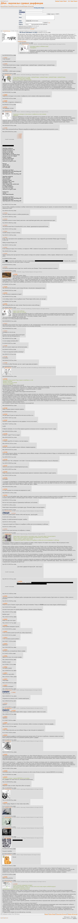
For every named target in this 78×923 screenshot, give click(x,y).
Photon (65, 1)
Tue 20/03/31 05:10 (6, 211)
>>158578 (5, 650)
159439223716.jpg (8, 511)
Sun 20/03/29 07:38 (6, 126)
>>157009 (5, 128)
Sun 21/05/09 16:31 (6, 671)
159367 (14, 807)
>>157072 (5, 324)
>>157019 (5, 226)
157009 (14, 111)
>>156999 (5, 95)
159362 (14, 788)
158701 (14, 689)
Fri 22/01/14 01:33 (6, 849)
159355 (15, 740)
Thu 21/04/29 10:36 (6, 660)
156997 (14, 62)
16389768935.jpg (8, 741)
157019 (14, 217)
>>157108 (5, 357)
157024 (14, 229)
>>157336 (5, 460)
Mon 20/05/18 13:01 (6, 444)
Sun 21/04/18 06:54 (6, 648)
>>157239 (5, 408)
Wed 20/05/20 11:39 (6, 493)
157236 (15, 377)
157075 (15, 322)
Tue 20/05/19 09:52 (6, 470)
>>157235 (5, 379)
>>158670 (5, 679)
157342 (14, 470)
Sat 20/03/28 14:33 (6, 99)
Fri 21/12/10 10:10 (6, 817)
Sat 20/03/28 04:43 (6, 62)
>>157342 (5, 478)
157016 (14, 205)
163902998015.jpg (8, 790)
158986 (14, 715)
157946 (14, 517)
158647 (14, 660)
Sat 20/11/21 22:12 (6, 533)
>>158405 (5, 626)
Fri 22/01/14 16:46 (6, 875)
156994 (31, 43)
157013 (15, 132)
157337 (14, 457)
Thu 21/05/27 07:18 (6, 689)
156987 (49, 33)
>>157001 (5, 107)
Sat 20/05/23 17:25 (6, 501)
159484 (14, 866)
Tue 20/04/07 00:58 (6, 308)
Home (72, 1)
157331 (15, 444)
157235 (15, 367)
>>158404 (5, 620)
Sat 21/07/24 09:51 (6, 707)
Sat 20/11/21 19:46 (6, 527)
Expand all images (22, 42)
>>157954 (19, 582)
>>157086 (5, 346)
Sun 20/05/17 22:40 (6, 424)
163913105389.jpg (8, 818)
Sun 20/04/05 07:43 (6, 297)
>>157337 (5, 466)
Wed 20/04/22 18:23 (6, 361)
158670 (14, 671)
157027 (14, 245)
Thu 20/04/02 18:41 (6, 252)
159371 (14, 827)
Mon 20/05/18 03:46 (6, 432)
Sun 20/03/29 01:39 (6, 111)
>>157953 (5, 596)
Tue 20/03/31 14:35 (6, 229)
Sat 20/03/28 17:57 (6, 105)
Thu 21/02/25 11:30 (6, 612)
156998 (14, 68)
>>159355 (5, 755)
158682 (15, 683)
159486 (14, 881)
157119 (15, 361)
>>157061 (5, 304)
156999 (14, 74)
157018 (14, 211)
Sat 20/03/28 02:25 (23, 43)
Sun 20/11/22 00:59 (6, 565)
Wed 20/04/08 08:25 (6, 329)
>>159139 (5, 735)
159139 (14, 727)
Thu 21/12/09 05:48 (6, 782)
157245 (15, 412)
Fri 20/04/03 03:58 (6, 259)
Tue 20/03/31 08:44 (6, 223)
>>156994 (5, 64)
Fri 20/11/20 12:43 (6, 517)
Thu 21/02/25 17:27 (6, 623)
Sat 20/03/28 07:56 (6, 74)
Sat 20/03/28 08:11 (6, 93)
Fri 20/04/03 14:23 (6, 285)
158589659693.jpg (8, 272)
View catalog (32, 29)
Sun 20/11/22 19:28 (6, 601)
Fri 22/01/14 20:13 (6, 881)
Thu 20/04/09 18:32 (6, 339)
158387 (14, 608)
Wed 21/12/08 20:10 (6, 752)
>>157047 (5, 293)
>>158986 (5, 723)
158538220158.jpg (8, 75)
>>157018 (5, 220)
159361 (14, 782)
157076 (15, 329)
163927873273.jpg (8, 838)
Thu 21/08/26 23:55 (6, 715)
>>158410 (5, 638)
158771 (14, 701)
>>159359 (5, 777)
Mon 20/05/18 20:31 (6, 450)
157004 (14, 99)
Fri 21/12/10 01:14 (6, 807)
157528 (14, 510)
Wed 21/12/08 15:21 (6, 740)
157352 (14, 476)
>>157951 (5, 529)
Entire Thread (8, 6)
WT (69, 1)
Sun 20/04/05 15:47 (6, 302)
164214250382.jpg (8, 855)
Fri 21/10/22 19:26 (6, 733)
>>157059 (15, 884)
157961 (14, 601)
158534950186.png (6, 31)
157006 (14, 105)
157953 (14, 533)
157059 (14, 291)
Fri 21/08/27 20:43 (6, 721)
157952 (14, 527)
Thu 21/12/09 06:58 (6, 801)
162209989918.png (8, 690)
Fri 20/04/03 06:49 (6, 271)
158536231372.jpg (25, 44)
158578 (14, 642)
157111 (14, 355)
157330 (15, 438)
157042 (14, 265)
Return (2, 6)
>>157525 (13, 514)
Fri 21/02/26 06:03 (6, 629)
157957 (14, 579)
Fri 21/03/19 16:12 (6, 636)
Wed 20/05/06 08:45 (6, 406)
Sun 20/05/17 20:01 (6, 418)
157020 (14, 223)
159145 (14, 733)
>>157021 (5, 232)
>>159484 (5, 877)
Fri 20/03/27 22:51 (32, 33)
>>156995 (5, 58)
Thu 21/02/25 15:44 (6, 617)
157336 (15, 450)
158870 (14, 707)
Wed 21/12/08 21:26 (6, 769)
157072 (14, 308)
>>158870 (5, 717)
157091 (14, 344)
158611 (14, 654)
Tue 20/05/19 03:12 (6, 457)
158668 (14, 665)
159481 (14, 849)
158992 (14, 721)
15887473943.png (8, 368)
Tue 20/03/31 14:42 (6, 245)
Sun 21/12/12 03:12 (6, 837)
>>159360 (5, 803)
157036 (14, 252)
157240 (15, 406)
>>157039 (5, 267)
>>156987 (19, 134)
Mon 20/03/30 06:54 (6, 132)
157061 (14, 297)
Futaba (61, 1)
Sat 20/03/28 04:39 (6, 56)
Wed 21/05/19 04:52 (6, 683)
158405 (14, 617)
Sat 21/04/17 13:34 (6, 642)
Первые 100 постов (28, 6)
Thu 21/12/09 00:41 (6, 775)
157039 (14, 259)
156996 (14, 56)
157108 (14, 350)
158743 (15, 696)
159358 (15, 752)
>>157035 (5, 254)
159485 (14, 875)
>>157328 (5, 434)
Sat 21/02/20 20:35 (6, 608)
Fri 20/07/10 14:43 (6, 510)
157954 (14, 565)
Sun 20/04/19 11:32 (6, 355)
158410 (14, 629)
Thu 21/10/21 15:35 (6, 727)
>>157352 (5, 489)
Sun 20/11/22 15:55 (6, 579)
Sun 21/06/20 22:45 (6, 701)
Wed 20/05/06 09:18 (6, 412)
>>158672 (5, 686)
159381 (14, 837)
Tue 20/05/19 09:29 (6, 464)
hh (4, 1)
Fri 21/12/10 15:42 (6, 827)
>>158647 (5, 667)
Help (49, 23)
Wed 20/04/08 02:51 (6, 322)
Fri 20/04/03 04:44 (6, 265)
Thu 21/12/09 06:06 (6, 788)
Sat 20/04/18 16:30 (6, 350)
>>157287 (5, 421)
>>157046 (5, 287)
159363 (14, 801)
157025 (14, 235)
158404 (14, 612)
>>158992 (5, 729)
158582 (14, 648)
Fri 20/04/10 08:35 (6, 344)
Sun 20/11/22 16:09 (6, 594)
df (1, 1)
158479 (14, 636)
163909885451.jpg (8, 808)
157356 (15, 493)
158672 (15, 677)
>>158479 (5, 644)
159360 (14, 775)
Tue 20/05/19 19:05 (6, 476)
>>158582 (5, 656)
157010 (14, 126)
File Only (73, 917)
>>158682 (13, 693)
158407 (14, 623)
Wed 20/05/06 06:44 (6, 377)
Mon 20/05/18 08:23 (6, 438)
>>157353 (5, 496)
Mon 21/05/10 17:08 (6, 677)
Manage (75, 1)
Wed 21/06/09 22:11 (6, 696)
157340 (14, 464)
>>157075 (5, 331)
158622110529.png (8, 309)
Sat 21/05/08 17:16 (6, 665)
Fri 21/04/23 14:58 (6, 654)
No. (47, 33)
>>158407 (5, 632)
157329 (15, 432)
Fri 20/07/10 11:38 (6, 505)
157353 (15, 487)
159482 (14, 854)
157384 (14, 501)
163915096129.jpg (8, 828)
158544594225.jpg (8, 112)
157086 (14, 339)
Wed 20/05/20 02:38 (6, 487)
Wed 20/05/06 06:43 (6, 367)
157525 (14, 505)
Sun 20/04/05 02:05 (6, 291)
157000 (14, 93)
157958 (14, 594)
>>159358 (5, 771)
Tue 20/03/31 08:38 (6, 217)
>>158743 (5, 704)
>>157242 (5, 414)
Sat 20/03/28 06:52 (6, 68)
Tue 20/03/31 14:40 (6, 235)
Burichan (57, 1)
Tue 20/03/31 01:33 (6, 205)
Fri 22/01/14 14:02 (6, 866)
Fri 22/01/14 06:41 (6, 854)
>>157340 (5, 472)
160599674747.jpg (8, 534)
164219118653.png (8, 882)
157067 (14, 302)
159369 (14, 817)
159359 (15, 769)
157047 (14, 285)
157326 (14, 418)
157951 (14, 522)
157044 (14, 271)
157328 (14, 424)
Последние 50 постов (17, 6)
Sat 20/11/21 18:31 (6, 522)
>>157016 (5, 213)
